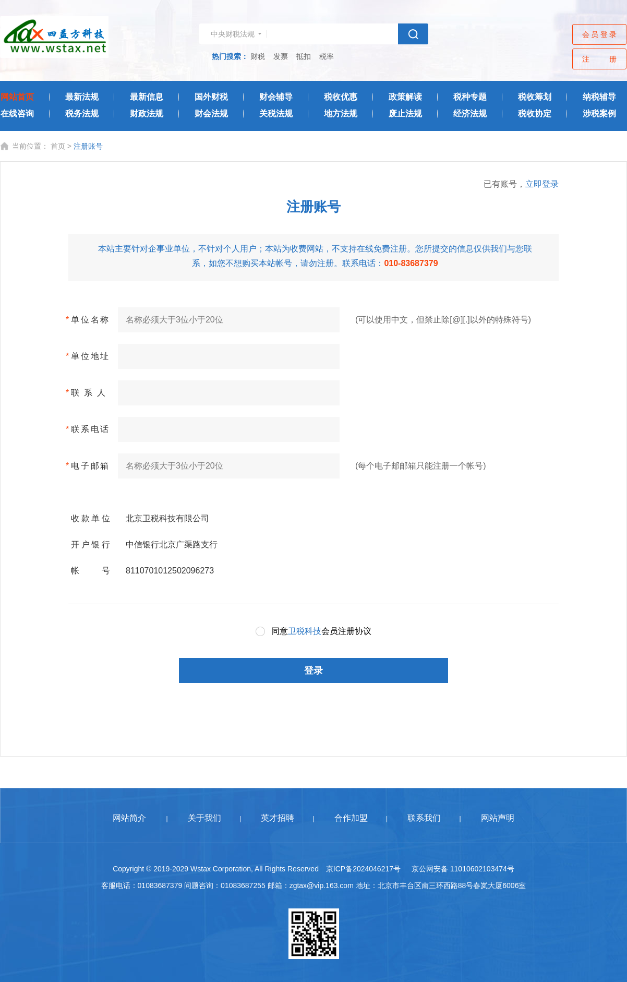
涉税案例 (599, 113)
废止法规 (405, 113)
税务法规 (82, 113)
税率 (326, 56)
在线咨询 (17, 113)
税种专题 (470, 96)
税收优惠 (340, 96)
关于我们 (204, 817)
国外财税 (211, 96)
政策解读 (405, 96)
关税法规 (276, 113)
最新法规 (82, 96)
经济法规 (470, 113)
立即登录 (542, 183)
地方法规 (340, 113)
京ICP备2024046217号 (363, 869)
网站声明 (497, 817)
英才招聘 (277, 817)
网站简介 (129, 817)
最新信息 (146, 96)
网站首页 (17, 96)
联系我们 (424, 817)
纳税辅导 (599, 96)
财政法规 (146, 113)
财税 (257, 56)
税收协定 (534, 113)
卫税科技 (304, 631)
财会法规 (211, 113)
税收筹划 (534, 96)
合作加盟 (351, 817)
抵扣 (303, 56)
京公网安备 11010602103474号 (463, 869)
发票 (280, 56)
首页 (58, 146)
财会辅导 (276, 96)
